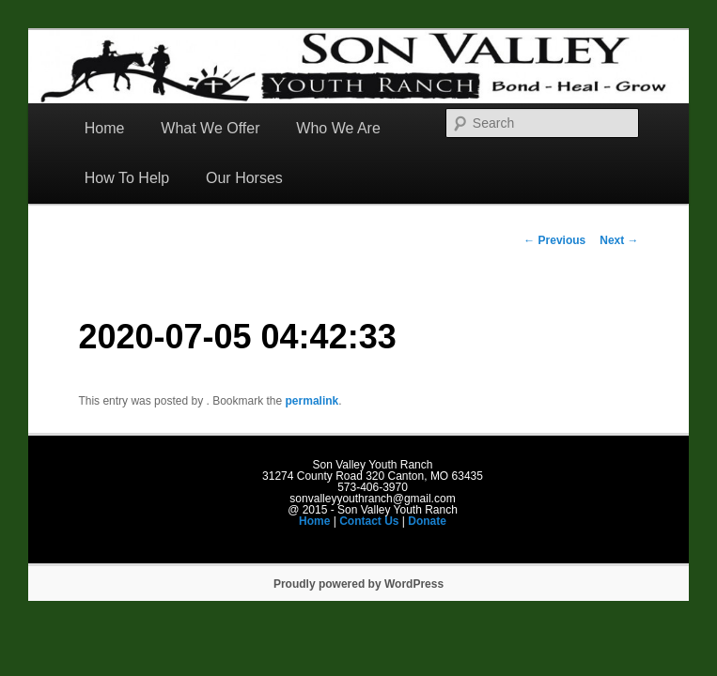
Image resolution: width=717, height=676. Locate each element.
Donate (427, 521)
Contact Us (368, 521)
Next (619, 240)
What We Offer (210, 128)
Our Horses (244, 178)
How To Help (127, 178)
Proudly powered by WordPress (358, 584)
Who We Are (338, 128)
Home (105, 128)
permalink (312, 400)
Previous (554, 240)
